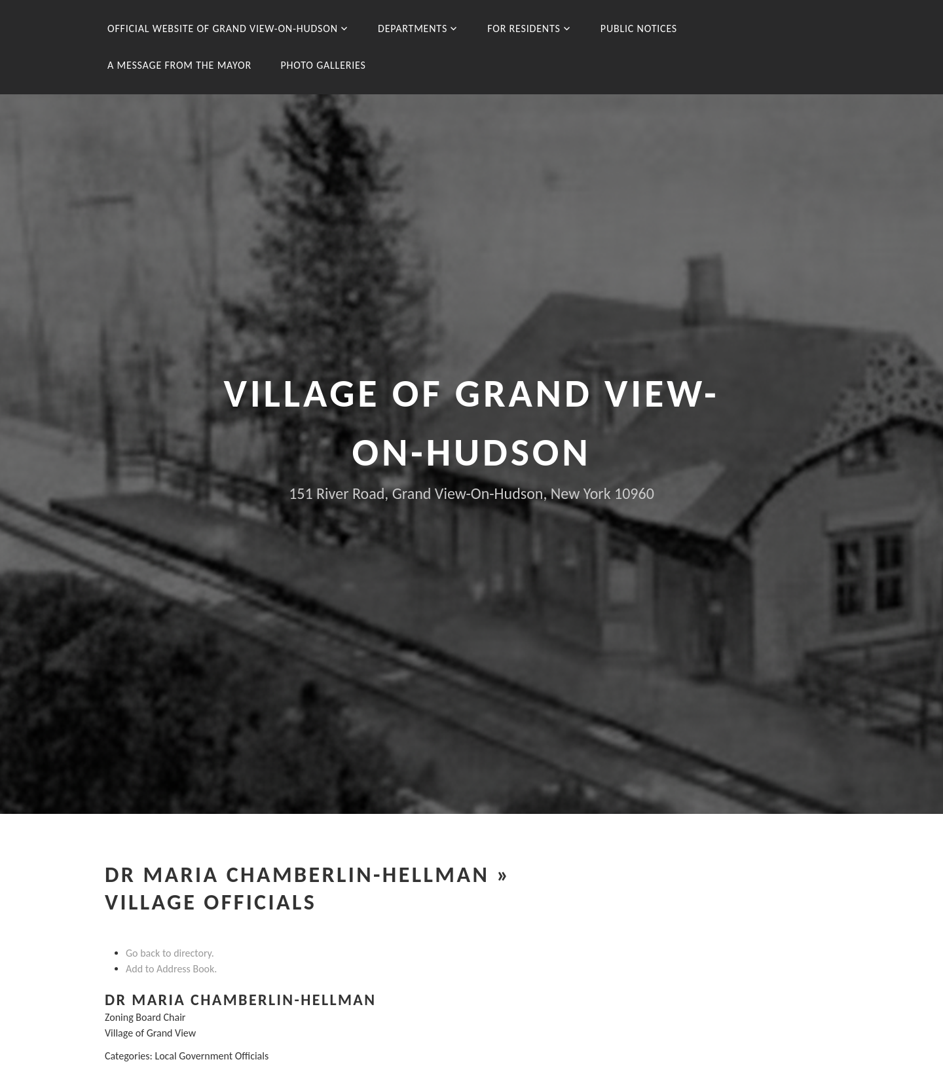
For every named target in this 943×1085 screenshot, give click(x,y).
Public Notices (639, 28)
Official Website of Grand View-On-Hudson (222, 28)
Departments (412, 28)
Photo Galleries (322, 65)
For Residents (523, 28)
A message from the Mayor (179, 65)
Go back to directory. (170, 953)
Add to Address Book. (171, 969)
